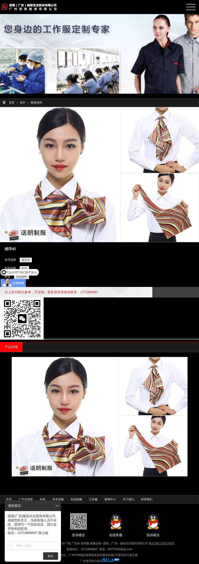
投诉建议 (78, 525)
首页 (12, 102)
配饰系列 (36, 102)
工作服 (93, 499)
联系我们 (146, 499)
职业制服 (76, 499)
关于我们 (128, 499)
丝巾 (23, 102)
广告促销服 (26, 499)
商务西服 (58, 499)
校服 (42, 499)
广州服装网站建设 (91, 561)
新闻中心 (110, 499)
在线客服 (116, 525)
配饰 (24, 268)
